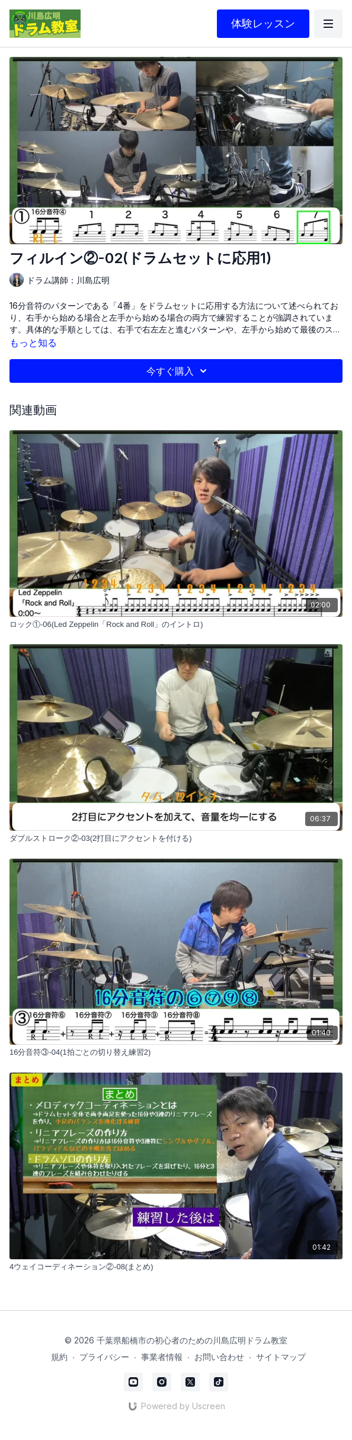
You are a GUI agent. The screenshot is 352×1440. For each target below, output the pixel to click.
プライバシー (104, 1357)
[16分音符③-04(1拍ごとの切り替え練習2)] (176, 1052)
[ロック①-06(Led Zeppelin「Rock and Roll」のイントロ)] (176, 625)
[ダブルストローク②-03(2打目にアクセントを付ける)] (176, 838)
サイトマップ (281, 1357)
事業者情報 (162, 1357)
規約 (59, 1357)
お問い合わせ (219, 1357)
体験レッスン (263, 23)
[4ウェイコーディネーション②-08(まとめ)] (176, 1267)
